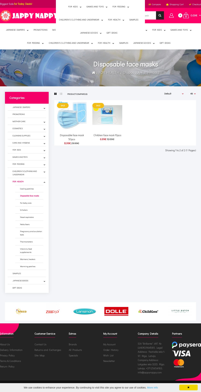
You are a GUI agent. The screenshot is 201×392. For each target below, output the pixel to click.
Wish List (108, 355)
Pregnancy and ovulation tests (31, 233)
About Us (5, 344)
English (81, 4)
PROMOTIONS (19, 114)
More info (152, 387)
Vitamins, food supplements (26, 250)
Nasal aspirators (27, 217)
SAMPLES (17, 273)
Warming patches (27, 266)
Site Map (39, 355)
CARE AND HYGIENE (21, 142)
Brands (73, 344)
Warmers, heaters (27, 259)
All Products (75, 350)
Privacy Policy (7, 355)
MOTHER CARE (19, 121)
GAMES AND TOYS (20, 157)
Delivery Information (11, 350)
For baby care (26, 202)
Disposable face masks (141, 72)
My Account (109, 344)
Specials (73, 355)
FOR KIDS (17, 149)
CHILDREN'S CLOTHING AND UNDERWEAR (25, 173)
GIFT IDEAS (17, 287)
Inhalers (23, 209)
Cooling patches (27, 188)
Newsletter (109, 361)
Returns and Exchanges (47, 350)
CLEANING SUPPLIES (21, 135)
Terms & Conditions (10, 361)
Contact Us (40, 344)
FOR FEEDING (18, 164)
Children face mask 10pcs (107, 135)
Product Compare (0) (77, 94)
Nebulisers (25, 224)
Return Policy (7, 366)
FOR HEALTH (108, 72)
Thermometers (26, 241)
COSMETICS (18, 128)
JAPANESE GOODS (20, 280)
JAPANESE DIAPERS (21, 107)
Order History (110, 350)
